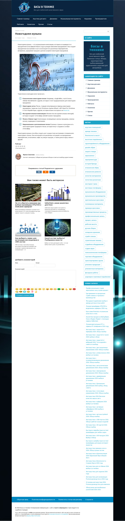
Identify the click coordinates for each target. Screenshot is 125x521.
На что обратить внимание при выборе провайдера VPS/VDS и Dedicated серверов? (28, 205)
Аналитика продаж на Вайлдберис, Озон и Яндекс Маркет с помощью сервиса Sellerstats (97, 319)
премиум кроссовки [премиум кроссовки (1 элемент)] (92, 208)
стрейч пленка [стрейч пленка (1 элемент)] (90, 236)
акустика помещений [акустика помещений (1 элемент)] (93, 127)
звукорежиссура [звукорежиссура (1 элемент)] (91, 160)
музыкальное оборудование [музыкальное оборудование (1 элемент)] (95, 192)
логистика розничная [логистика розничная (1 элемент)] (93, 180)
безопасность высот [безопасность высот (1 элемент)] (92, 135)
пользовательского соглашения (58, 514)
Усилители (31, 24)
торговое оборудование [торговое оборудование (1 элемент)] (93, 257)
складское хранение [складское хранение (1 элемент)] (92, 232)
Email (37, 263)
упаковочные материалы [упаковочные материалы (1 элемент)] (94, 269)
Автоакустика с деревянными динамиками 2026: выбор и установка (96, 378)
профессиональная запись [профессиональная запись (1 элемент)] (94, 216)
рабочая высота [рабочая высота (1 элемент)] (91, 224)
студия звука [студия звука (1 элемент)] (89, 248)
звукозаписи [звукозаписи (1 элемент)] (89, 156)
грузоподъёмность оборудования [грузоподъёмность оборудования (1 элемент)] (97, 143)
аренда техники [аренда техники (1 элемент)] (91, 131)
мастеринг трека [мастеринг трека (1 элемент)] (91, 184)
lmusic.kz (66, 110)
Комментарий (19, 269)
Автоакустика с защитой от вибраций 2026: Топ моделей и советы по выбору (96, 342)
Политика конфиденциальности (43, 499)
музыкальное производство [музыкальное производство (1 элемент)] (95, 196)
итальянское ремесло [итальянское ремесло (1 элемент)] (93, 172)
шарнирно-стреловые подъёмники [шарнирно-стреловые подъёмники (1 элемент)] (98, 277)
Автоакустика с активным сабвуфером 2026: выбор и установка (95, 409)
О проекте (89, 499)
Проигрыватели (101, 19)
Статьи (49, 24)
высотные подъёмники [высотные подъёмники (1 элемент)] (93, 139)
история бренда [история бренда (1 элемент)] (91, 164)
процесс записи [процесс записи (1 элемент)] (91, 220)
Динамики (53, 19)
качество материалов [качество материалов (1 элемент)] (93, 176)
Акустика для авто (39, 19)
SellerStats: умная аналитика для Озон (56, 204)
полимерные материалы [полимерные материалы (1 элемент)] (94, 204)
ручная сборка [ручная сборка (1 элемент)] (90, 228)
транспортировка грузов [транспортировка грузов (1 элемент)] (94, 261)
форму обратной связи (33, 515)
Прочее (41, 24)
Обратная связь (22, 499)
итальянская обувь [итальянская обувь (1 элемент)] (92, 168)
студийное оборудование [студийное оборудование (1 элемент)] (94, 244)
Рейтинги (20, 24)
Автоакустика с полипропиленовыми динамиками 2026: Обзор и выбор (97, 360)
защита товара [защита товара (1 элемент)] (90, 151)
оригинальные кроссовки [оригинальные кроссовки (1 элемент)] (94, 200)
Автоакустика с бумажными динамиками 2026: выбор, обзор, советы (97, 386)
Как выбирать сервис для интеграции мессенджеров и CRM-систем (27, 240)
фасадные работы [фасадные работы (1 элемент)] (91, 273)
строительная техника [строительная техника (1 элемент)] (93, 240)
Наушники (88, 19)
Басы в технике (44, 6)
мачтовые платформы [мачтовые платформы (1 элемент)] (93, 188)
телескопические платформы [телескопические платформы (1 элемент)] (96, 252)
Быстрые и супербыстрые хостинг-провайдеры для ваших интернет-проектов (97, 443)
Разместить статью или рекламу (70, 499)
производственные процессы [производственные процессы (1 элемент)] (95, 212)
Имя (16, 263)
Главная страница (23, 19)
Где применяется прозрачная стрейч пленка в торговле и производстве (95, 295)
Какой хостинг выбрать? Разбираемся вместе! (55, 239)
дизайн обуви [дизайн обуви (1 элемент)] (90, 147)
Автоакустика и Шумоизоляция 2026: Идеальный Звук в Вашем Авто (96, 456)
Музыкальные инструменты (71, 19)
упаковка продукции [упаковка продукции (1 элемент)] (92, 265)
